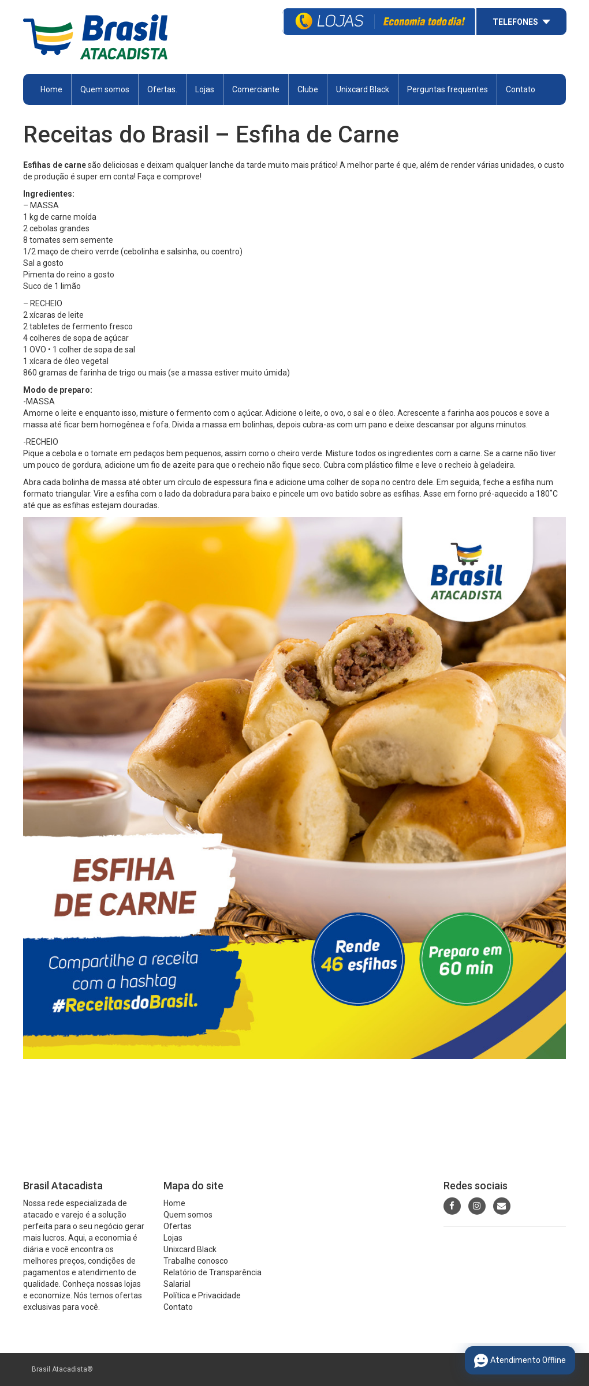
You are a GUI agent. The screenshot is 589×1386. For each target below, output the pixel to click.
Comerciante (255, 89)
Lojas (204, 89)
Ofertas (177, 1226)
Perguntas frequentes (447, 89)
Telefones (515, 22)
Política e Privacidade (202, 1295)
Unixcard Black (362, 89)
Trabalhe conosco (195, 1260)
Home (51, 89)
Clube (307, 89)
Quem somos (104, 89)
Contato (520, 89)
